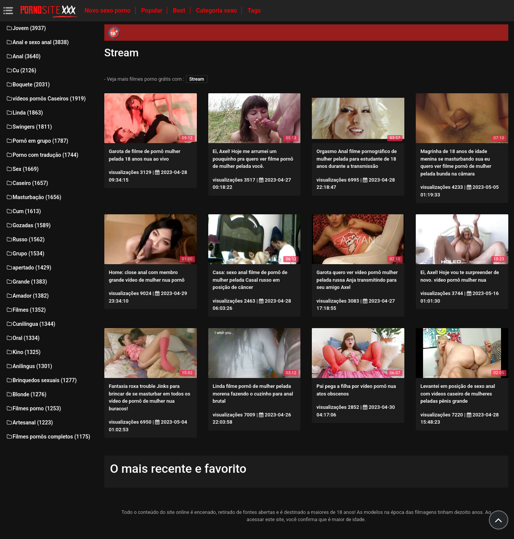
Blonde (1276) (26, 394)
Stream (196, 79)
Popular (152, 10)
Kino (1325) (23, 352)
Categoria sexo (217, 10)
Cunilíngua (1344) (30, 324)
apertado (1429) (28, 268)
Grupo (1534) (25, 253)
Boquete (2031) (28, 84)
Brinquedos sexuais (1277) (41, 380)
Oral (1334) (23, 338)
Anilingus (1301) (29, 366)
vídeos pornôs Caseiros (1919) (46, 99)
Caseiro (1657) (27, 183)
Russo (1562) (25, 239)
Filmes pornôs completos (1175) (48, 437)
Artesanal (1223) (29, 422)
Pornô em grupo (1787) (37, 141)
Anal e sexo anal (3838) (37, 42)
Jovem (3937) (26, 28)
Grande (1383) (26, 282)
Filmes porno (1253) (33, 408)
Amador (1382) (27, 296)
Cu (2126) (21, 70)
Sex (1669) (22, 169)
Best (180, 10)
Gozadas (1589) (28, 225)
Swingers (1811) (29, 127)
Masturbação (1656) (33, 197)
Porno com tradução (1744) (42, 155)
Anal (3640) (23, 56)
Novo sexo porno (108, 10)
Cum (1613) (23, 211)
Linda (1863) (24, 113)
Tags (254, 10)
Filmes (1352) (26, 310)
